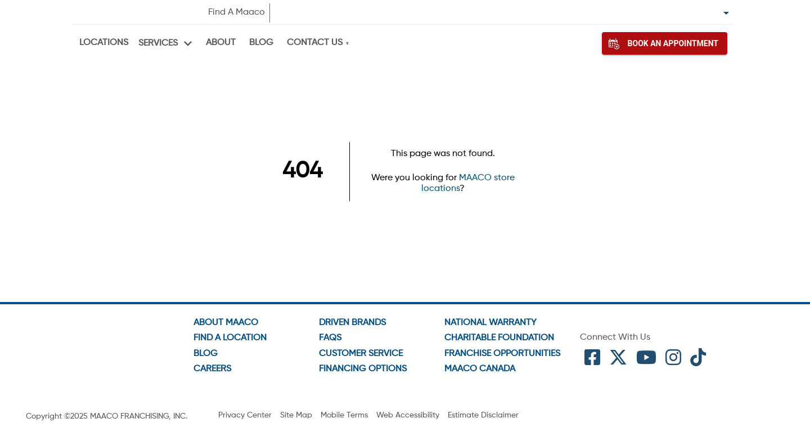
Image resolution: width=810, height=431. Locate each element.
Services (158, 43)
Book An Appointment (664, 43)
